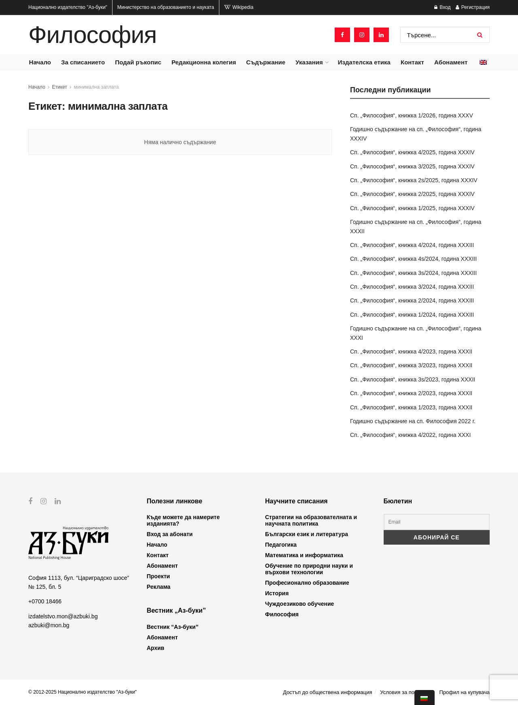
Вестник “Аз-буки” (173, 627)
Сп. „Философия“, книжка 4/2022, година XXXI (410, 435)
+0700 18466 (45, 601)
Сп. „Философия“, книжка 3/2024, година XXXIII (412, 286)
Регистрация (473, 7)
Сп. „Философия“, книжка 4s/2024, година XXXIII (413, 259)
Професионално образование (307, 582)
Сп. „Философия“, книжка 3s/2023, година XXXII (412, 379)
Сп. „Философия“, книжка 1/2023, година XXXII (411, 407)
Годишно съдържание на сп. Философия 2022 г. (413, 421)
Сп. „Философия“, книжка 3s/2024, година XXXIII (413, 273)
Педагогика (281, 544)
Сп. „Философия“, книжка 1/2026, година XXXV (411, 115)
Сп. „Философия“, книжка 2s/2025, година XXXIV (414, 180)
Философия (92, 35)
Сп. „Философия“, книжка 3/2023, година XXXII (411, 365)
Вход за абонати (170, 534)
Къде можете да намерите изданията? (183, 520)
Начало (40, 62)
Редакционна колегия (204, 62)
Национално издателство (67, 7)
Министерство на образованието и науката (165, 7)
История (277, 593)
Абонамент (450, 62)
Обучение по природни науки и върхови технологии (309, 568)
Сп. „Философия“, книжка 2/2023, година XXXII (411, 393)
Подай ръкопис (138, 62)
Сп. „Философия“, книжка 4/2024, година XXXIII (412, 245)
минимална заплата (96, 87)
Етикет (59, 87)
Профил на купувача (464, 692)
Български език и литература (306, 534)
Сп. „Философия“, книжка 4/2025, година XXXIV (412, 152)
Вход (442, 7)
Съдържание (265, 62)
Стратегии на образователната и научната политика (311, 520)
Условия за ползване (405, 692)
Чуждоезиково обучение (299, 604)
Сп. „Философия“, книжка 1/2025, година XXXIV (412, 208)
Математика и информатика (304, 555)
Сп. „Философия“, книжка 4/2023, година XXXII (411, 351)
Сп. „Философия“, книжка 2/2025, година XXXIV (412, 194)
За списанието (83, 62)
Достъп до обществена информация (327, 692)
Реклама (159, 587)
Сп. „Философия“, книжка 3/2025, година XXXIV (412, 166)
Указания (309, 62)
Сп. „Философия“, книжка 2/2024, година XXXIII (412, 300)
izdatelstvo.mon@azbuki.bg (63, 616)
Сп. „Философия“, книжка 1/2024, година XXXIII (412, 314)
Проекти (158, 576)
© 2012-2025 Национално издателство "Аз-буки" (82, 692)
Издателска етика (364, 62)
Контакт (412, 62)
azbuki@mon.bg (48, 625)
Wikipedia (238, 7)
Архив (155, 648)
